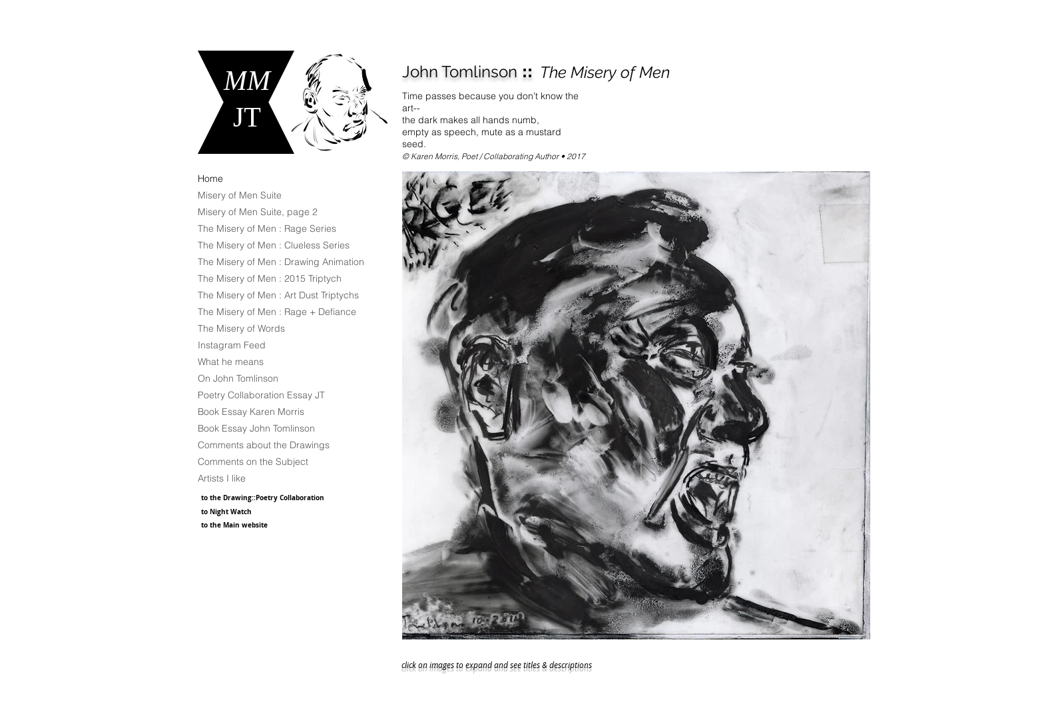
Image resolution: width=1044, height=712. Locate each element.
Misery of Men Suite (240, 195)
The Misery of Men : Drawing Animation (281, 262)
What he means (231, 362)
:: (467, 71)
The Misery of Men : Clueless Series (274, 245)
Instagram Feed (232, 345)
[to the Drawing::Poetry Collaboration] (269, 497)
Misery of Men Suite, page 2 (258, 212)
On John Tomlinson (238, 378)
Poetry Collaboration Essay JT (261, 395)
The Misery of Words (241, 328)
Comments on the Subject (253, 462)
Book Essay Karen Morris (251, 412)
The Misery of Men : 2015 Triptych (270, 278)
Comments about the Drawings (264, 445)
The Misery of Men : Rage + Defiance (277, 312)
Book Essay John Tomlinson (256, 428)
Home (210, 178)
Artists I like (222, 478)
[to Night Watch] (248, 512)
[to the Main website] (253, 525)
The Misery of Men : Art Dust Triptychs (278, 295)
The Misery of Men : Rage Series (267, 228)
